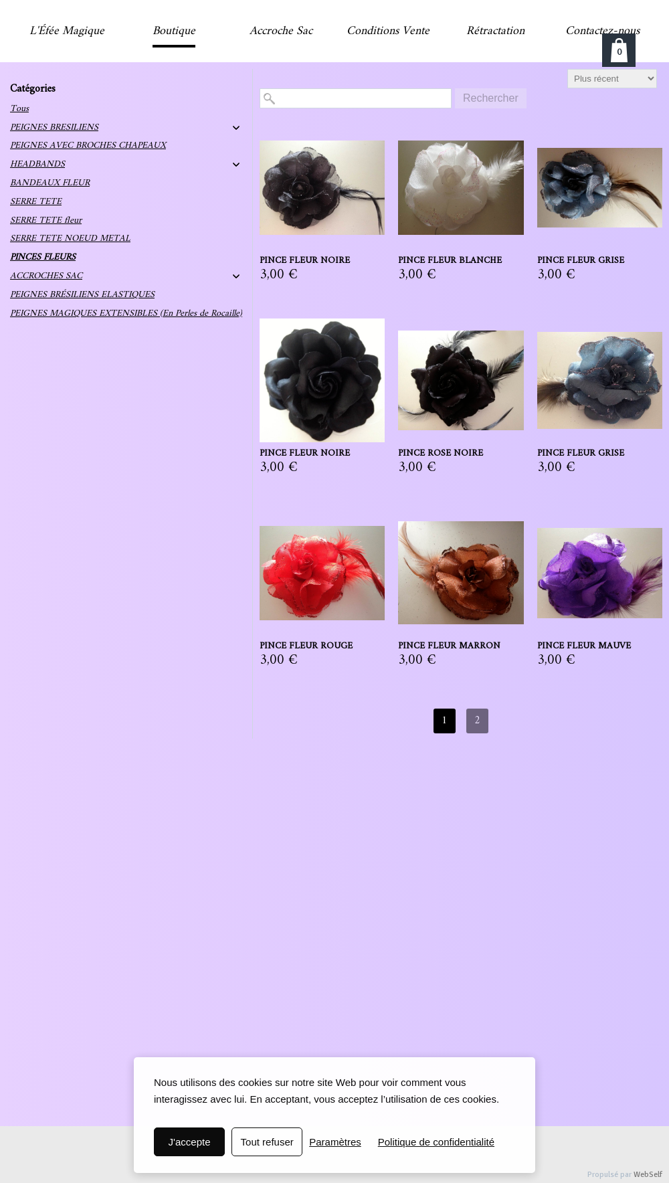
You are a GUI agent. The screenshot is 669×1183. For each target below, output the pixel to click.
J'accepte (190, 1142)
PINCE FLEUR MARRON (449, 646)
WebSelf (648, 1175)
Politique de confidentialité (436, 1142)
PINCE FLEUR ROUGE (306, 646)
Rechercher (490, 98)
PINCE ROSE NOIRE (440, 454)
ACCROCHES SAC (46, 276)
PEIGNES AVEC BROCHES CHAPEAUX (88, 145)
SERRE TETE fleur (46, 220)
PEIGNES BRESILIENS (54, 127)
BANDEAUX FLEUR (50, 183)
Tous (19, 108)
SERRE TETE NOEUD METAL (70, 238)
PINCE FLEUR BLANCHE (450, 261)
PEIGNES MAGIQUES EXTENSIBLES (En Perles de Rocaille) (126, 313)
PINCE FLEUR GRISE (580, 261)
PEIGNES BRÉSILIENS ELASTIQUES (82, 294)
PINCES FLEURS (43, 257)
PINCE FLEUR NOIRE (305, 261)
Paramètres (335, 1142)
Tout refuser (267, 1142)
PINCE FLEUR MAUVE (584, 646)
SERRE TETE (36, 201)
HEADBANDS (37, 164)
